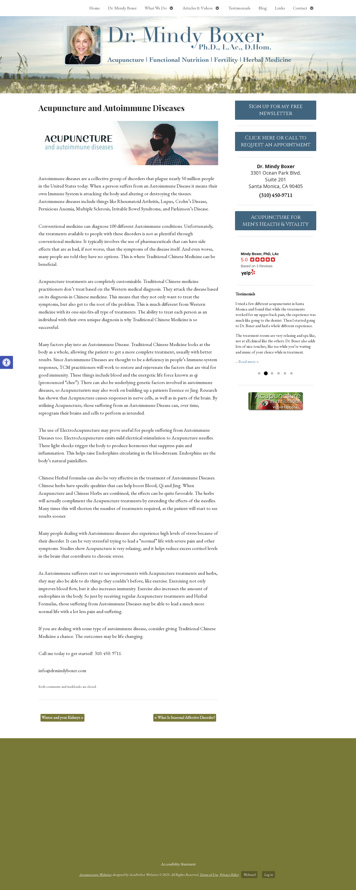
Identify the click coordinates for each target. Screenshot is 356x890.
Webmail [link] (249, 874)
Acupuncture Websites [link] (95, 874)
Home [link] (94, 8)
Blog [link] (262, 8)
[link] (6, 362)
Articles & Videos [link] (198, 8)
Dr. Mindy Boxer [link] (122, 8)
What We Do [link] (156, 8)
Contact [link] (300, 8)
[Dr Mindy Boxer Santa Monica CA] (178, 797)
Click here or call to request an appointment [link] (276, 141)
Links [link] (280, 8)
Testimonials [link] (239, 8)
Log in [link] (268, 874)
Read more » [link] (248, 361)
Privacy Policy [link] (229, 874)
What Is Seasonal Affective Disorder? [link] (184, 717)
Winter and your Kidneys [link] (62, 717)
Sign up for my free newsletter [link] (276, 110)
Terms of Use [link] (208, 874)
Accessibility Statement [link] (178, 864)
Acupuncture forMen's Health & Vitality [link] (275, 221)
